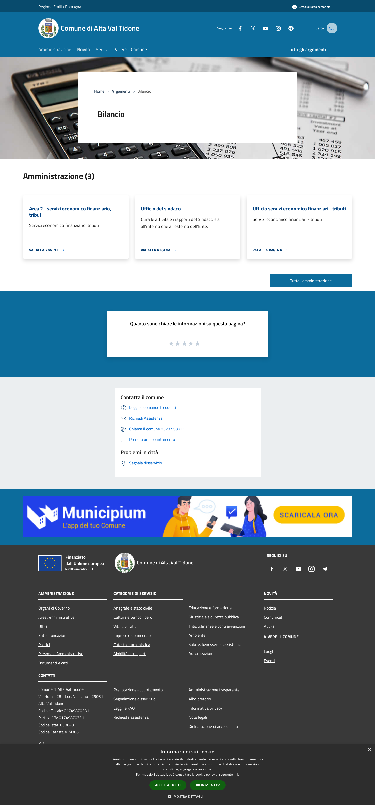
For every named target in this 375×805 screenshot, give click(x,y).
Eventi (269, 661)
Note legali (198, 717)
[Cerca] (331, 28)
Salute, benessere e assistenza (215, 644)
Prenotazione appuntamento (138, 690)
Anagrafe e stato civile (132, 608)
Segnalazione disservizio (134, 699)
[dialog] (187, 774)
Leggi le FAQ (124, 708)
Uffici (42, 626)
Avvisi (269, 626)
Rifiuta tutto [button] (208, 785)
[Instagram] (273, 28)
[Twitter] (247, 28)
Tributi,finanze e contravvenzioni (217, 626)
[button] (188, 796)
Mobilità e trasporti (129, 654)
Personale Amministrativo (60, 654)
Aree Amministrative (56, 617)
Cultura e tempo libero (132, 617)
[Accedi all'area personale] (311, 7)
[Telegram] (286, 28)
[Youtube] (260, 28)
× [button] (369, 750)
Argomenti (121, 91)
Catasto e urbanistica (131, 645)
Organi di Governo (54, 608)
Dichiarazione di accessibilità (213, 726)
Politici (44, 645)
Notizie (270, 608)
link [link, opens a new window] (236, 774)
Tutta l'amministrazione (311, 280)
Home (99, 91)
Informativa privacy (205, 708)
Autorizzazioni (201, 653)
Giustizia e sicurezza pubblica (214, 617)
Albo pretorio (200, 699)
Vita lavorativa (126, 626)
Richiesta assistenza (131, 717)
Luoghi (269, 651)
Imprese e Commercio (132, 635)
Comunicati (273, 617)
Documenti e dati (53, 663)
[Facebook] (235, 28)
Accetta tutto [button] (168, 785)
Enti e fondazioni (52, 635)
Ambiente (197, 635)
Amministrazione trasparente (214, 690)
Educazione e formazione (210, 608)
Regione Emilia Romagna (59, 7)
